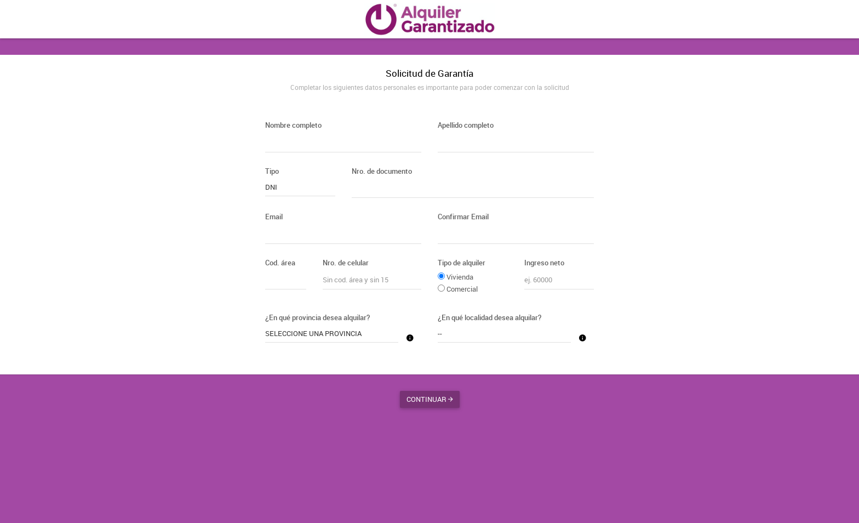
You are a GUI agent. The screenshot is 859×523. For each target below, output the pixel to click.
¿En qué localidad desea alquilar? (489, 317)
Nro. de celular (346, 263)
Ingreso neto (544, 263)
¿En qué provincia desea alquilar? (317, 317)
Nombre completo (293, 125)
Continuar (429, 399)
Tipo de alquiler (461, 263)
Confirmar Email (463, 216)
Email (274, 216)
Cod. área (280, 263)
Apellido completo (466, 125)
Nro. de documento (382, 171)
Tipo (272, 171)
